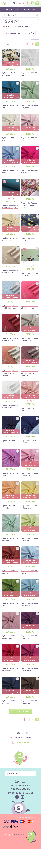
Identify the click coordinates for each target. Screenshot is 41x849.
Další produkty (20, 711)
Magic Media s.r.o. (18, 834)
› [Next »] (37, 719)
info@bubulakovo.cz (20, 793)
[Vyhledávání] (20, 15)
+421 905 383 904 (22, 743)
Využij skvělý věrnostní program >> (20, 9)
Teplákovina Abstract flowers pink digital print (29, 205)
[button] (12, 44)
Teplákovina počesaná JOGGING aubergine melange (29, 373)
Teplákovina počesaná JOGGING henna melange (10, 373)
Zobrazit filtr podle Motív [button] (18, 27)
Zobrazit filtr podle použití (20, 33)
